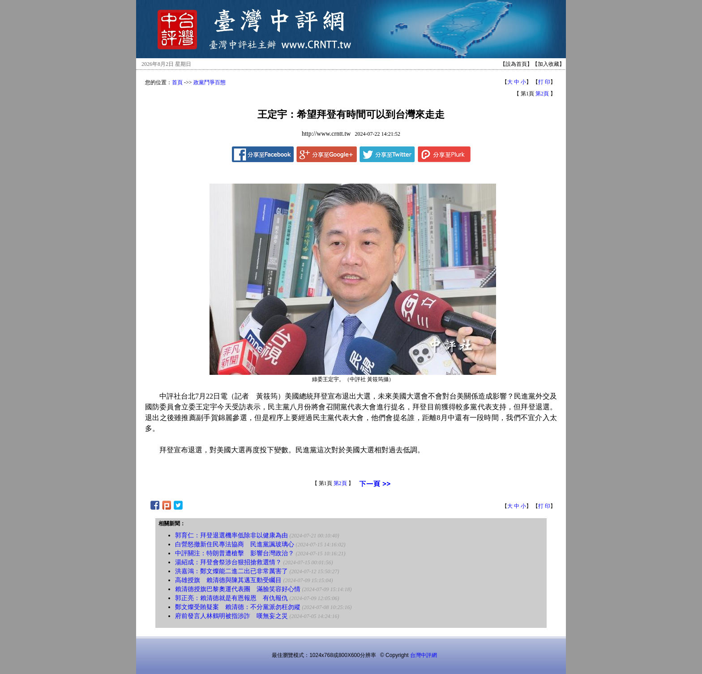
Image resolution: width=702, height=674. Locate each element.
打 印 (544, 82)
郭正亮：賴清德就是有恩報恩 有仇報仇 (231, 598)
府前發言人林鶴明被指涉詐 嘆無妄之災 (231, 616)
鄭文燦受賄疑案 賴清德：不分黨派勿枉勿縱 (237, 607)
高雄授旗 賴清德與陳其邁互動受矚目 (228, 580)
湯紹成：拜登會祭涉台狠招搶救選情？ (228, 562)
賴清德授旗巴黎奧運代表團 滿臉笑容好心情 (237, 589)
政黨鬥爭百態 (209, 82)
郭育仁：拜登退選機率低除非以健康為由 (231, 535)
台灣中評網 (423, 655)
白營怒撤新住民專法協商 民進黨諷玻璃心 (234, 544)
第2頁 (542, 93)
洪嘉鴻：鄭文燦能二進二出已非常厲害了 (231, 571)
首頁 (177, 82)
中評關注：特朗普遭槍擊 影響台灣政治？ (234, 553)
